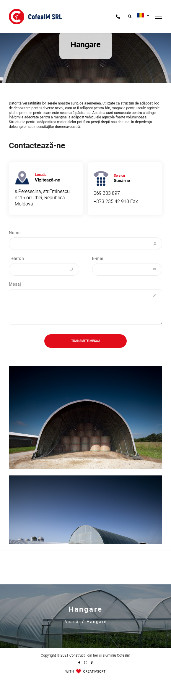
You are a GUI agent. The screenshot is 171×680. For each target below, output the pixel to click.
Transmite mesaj (85, 341)
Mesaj (15, 284)
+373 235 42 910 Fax (116, 201)
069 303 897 (107, 193)
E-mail (98, 258)
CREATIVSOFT (94, 671)
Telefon (16, 258)
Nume (15, 232)
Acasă (71, 621)
